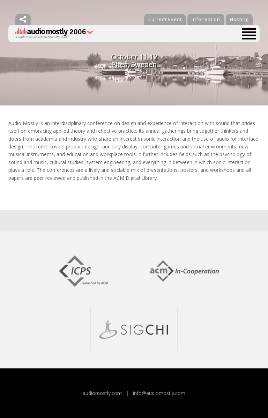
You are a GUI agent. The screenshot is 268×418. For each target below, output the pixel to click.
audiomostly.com (102, 393)
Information (206, 19)
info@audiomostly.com (159, 393)
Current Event (165, 19)
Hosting (239, 19)
